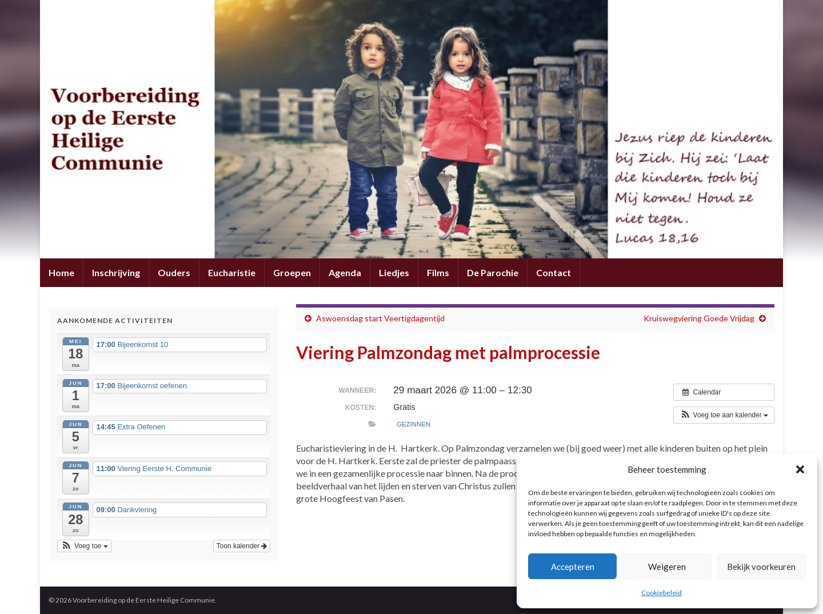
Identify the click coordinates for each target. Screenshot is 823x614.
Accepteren (572, 566)
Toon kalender (242, 546)
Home (61, 272)
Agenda (345, 272)
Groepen (292, 272)
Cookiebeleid (661, 592)
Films (438, 272)
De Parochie (492, 272)
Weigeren (667, 566)
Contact (553, 272)
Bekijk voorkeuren (761, 566)
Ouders (174, 272)
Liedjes (394, 272)
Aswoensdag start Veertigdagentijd (380, 318)
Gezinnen (413, 424)
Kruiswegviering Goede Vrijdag (699, 318)
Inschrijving (116, 272)
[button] (800, 469)
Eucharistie (231, 272)
